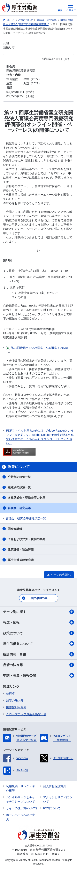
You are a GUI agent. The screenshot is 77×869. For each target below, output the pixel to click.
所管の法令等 (38, 665)
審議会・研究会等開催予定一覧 (26, 518)
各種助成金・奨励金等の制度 (26, 497)
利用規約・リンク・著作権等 (20, 788)
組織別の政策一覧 (19, 487)
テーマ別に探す (38, 611)
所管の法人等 (14, 700)
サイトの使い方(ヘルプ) (21, 808)
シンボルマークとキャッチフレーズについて (20, 799)
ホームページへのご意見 (20, 817)
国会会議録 (15, 528)
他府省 (10, 693)
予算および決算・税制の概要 (26, 539)
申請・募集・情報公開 (38, 675)
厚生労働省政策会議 (21, 560)
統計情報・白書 (38, 654)
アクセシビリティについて (57, 799)
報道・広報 (38, 622)
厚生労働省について (38, 643)
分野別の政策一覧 (19, 477)
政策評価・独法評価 (21, 549)
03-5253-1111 (40, 854)
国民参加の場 (39, 598)
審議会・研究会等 (19, 508)
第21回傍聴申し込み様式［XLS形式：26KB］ (38, 349)
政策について (38, 633)
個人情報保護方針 (54, 786)
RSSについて (52, 808)
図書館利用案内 (16, 707)
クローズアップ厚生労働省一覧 (26, 714)
